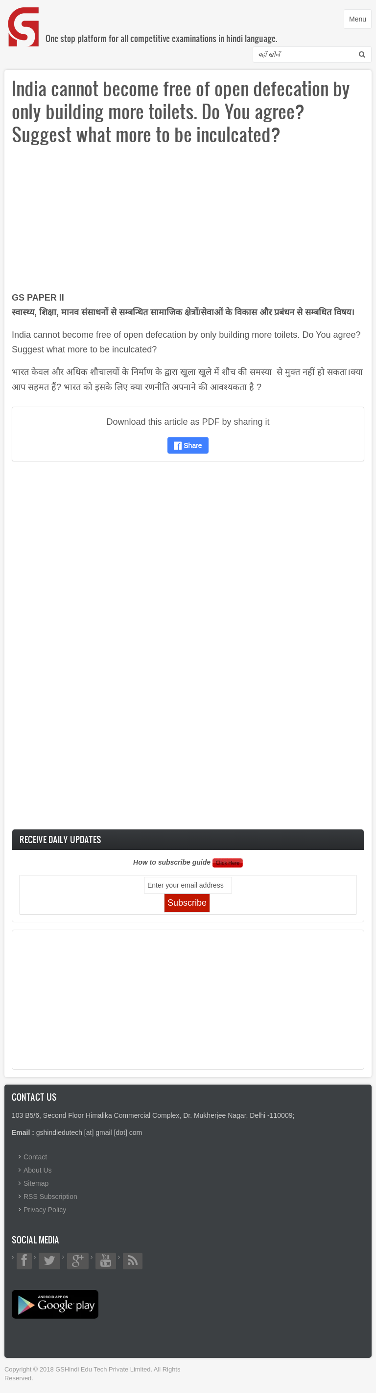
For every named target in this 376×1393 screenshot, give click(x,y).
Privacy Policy (45, 1210)
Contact (35, 1157)
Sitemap (36, 1183)
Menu (360, 21)
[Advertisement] (188, 221)
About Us (38, 1170)
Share (188, 445)
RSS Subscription (50, 1196)
